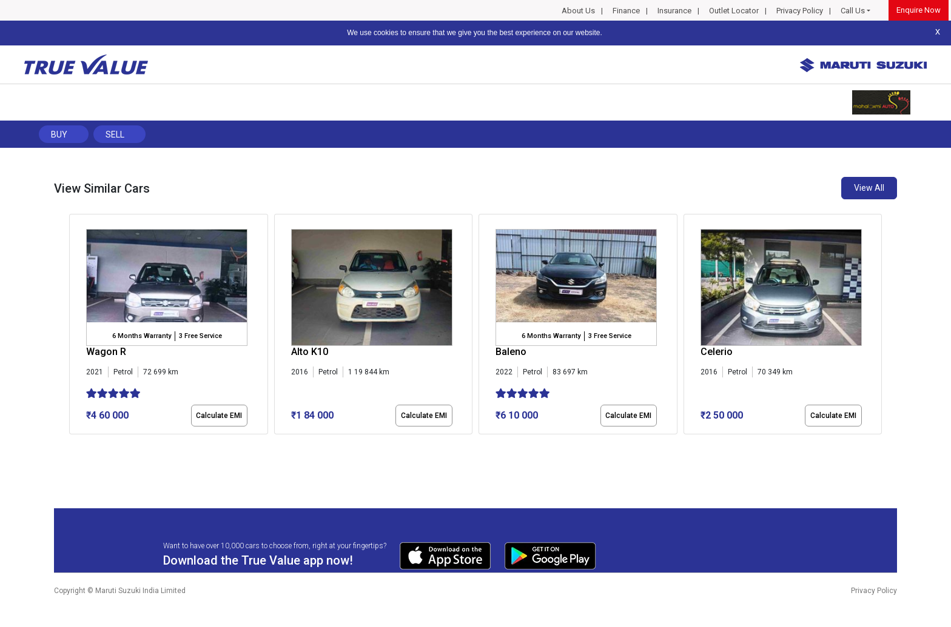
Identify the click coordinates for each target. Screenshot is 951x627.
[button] (72, 444)
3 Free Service (200, 336)
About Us (578, 10)
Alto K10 (309, 351)
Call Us (853, 10)
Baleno (511, 351)
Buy (59, 134)
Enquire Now (918, 10)
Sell (115, 134)
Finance (626, 10)
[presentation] (75, 326)
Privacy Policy (799, 10)
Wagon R (106, 351)
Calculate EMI (219, 415)
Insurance (674, 10)
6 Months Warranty (141, 336)
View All (869, 188)
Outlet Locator (734, 10)
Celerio (717, 351)
